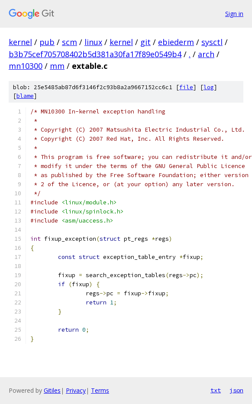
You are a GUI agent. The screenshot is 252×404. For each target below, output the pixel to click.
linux (93, 42)
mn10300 (25, 66)
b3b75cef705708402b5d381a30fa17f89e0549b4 (95, 54)
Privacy (76, 390)
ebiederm (176, 42)
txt (215, 390)
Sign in (234, 14)
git (145, 42)
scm (69, 42)
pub (47, 42)
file (186, 87)
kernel (20, 42)
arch (206, 54)
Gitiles (52, 390)
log (209, 87)
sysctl (212, 42)
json (236, 390)
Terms (100, 390)
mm (57, 66)
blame (25, 96)
